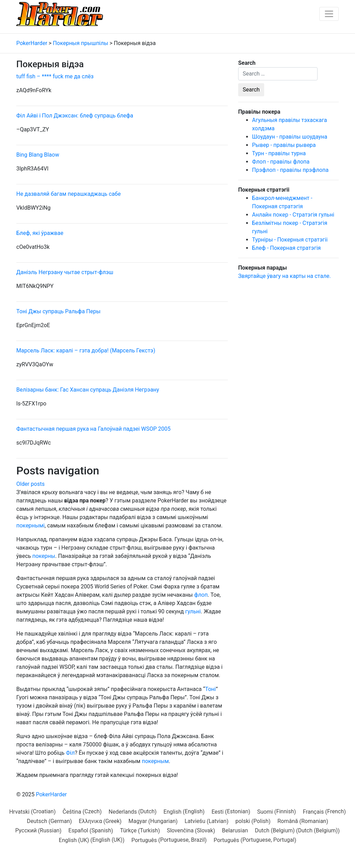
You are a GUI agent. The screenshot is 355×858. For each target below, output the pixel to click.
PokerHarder (51, 794)
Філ (70, 753)
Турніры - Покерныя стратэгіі (290, 239)
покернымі (30, 525)
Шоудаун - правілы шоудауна (289, 136)
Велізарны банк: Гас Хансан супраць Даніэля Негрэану (87, 389)
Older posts (30, 484)
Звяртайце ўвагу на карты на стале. (284, 276)
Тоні (210, 689)
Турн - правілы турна (279, 153)
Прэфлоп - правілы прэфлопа (290, 170)
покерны (43, 556)
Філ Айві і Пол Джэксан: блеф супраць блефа (74, 115)
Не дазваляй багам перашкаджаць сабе (68, 194)
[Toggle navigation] (329, 14)
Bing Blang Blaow (37, 154)
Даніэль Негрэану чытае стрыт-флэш (64, 272)
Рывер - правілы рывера (284, 145)
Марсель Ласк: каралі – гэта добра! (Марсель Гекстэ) (85, 350)
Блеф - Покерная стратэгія (286, 248)
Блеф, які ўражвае (39, 233)
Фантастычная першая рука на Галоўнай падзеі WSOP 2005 (93, 429)
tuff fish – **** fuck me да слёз (55, 76)
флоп (201, 595)
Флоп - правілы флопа (281, 161)
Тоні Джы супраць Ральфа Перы (58, 311)
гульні (193, 611)
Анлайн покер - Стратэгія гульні (293, 214)
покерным (155, 761)
